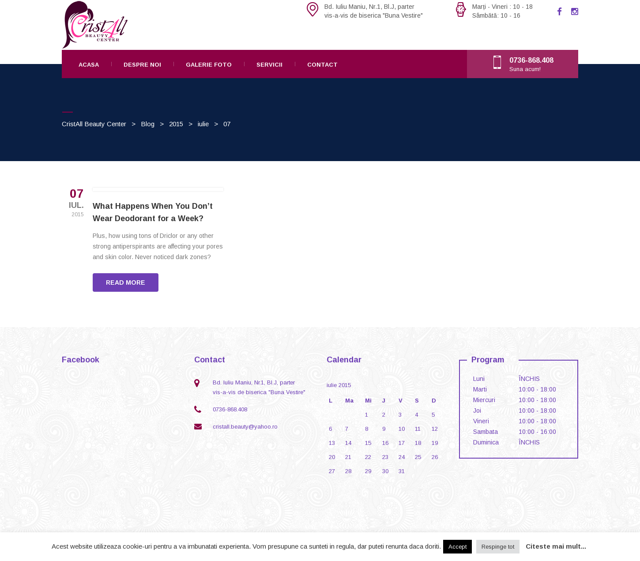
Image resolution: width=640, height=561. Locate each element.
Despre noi (142, 64)
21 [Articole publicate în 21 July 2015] (348, 457)
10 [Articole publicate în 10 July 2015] (402, 428)
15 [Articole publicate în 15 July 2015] (368, 443)
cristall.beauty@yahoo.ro (245, 426)
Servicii (269, 64)
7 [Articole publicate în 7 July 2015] (346, 428)
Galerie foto (209, 64)
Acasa (89, 64)
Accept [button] (457, 546)
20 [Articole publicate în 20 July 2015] (332, 457)
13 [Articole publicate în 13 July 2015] (332, 443)
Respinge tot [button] (498, 546)
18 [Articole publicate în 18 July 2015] (418, 443)
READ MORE (125, 282)
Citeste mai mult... (556, 546)
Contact (322, 64)
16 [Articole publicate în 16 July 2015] (385, 443)
